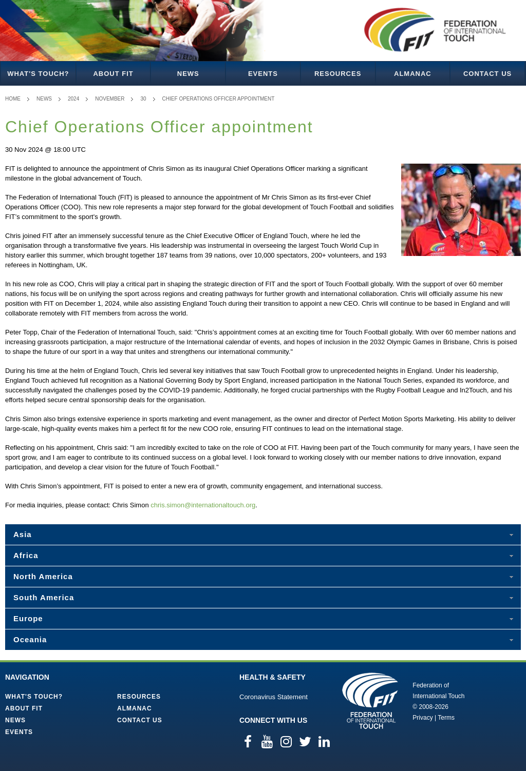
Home (13, 99)
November (109, 99)
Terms (446, 717)
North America (43, 576)
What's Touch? (38, 73)
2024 (73, 99)
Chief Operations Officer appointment (218, 99)
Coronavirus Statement (273, 697)
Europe (28, 618)
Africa (26, 555)
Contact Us (487, 73)
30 (143, 99)
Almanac (412, 73)
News (188, 73)
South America (43, 597)
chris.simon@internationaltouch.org (203, 505)
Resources (337, 73)
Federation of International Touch (370, 701)
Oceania (30, 639)
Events (263, 73)
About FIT (113, 73)
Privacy (422, 717)
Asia (22, 534)
